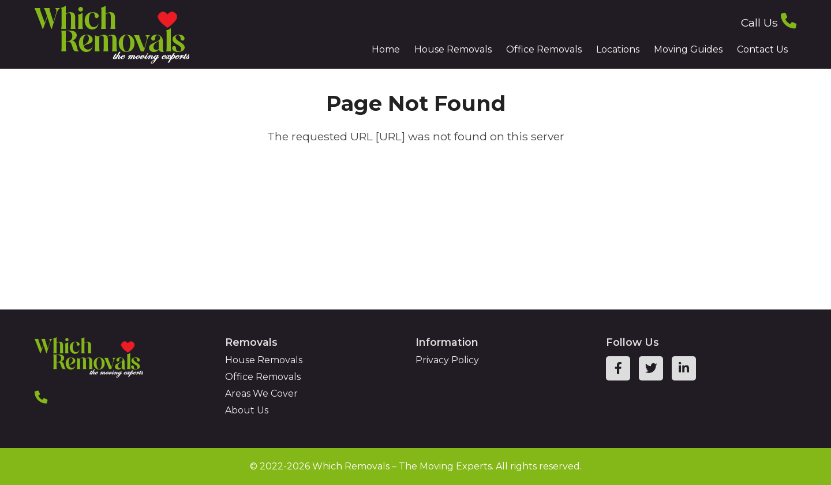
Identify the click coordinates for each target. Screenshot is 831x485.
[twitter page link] (651, 368)
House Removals (453, 49)
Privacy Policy (447, 360)
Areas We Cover (261, 393)
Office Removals (544, 49)
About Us (246, 410)
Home (386, 49)
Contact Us (762, 49)
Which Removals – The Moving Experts (402, 466)
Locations (617, 49)
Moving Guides (688, 49)
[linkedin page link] (684, 368)
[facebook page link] (618, 368)
